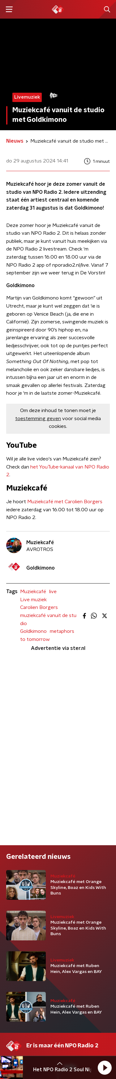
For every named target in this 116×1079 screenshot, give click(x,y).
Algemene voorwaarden (33, 1030)
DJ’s (11, 896)
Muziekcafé (33, 591)
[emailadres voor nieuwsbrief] (58, 988)
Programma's (21, 909)
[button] (104, 1067)
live (53, 591)
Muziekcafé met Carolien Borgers (64, 501)
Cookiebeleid (20, 1047)
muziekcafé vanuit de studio (48, 619)
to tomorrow (35, 639)
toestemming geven (38, 418)
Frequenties (19, 921)
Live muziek (33, 599)
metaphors (62, 631)
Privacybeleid (79, 1030)
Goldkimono (33, 631)
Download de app (83, 909)
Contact (73, 896)
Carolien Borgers (39, 607)
